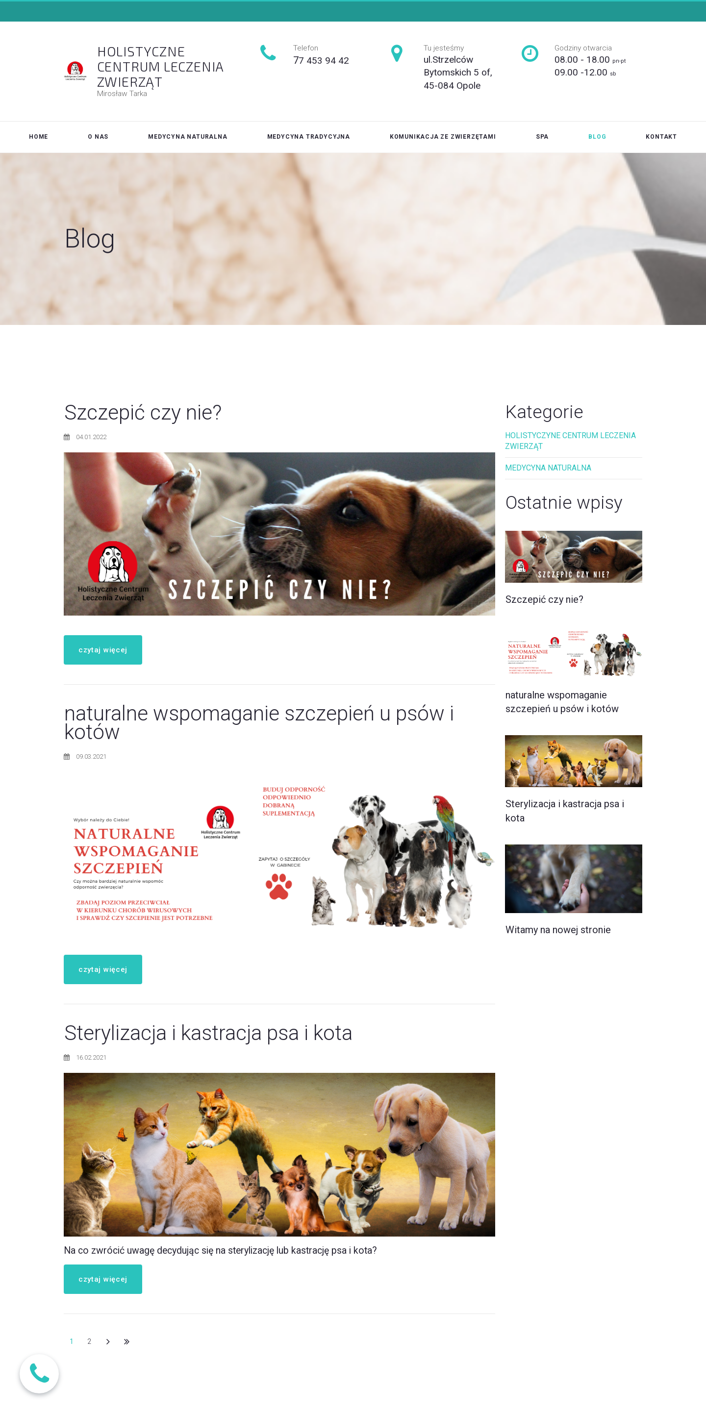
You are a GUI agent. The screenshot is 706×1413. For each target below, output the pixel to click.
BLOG (597, 136)
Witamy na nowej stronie (558, 935)
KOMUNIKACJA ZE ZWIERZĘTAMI (443, 136)
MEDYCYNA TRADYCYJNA (308, 136)
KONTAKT (661, 136)
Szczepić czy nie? (143, 416)
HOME (38, 136)
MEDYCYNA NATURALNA (187, 136)
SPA (542, 136)
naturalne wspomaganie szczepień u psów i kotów (259, 726)
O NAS (98, 136)
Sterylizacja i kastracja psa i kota (208, 1036)
